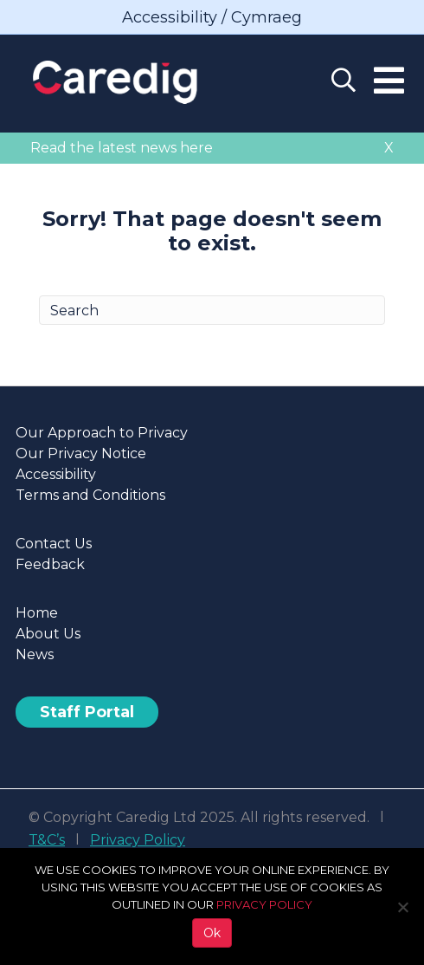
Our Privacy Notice (81, 453)
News (35, 654)
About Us (48, 633)
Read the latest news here (121, 147)
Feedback (50, 564)
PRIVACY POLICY (264, 904)
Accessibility (56, 474)
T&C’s (47, 840)
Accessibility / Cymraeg (212, 17)
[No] (402, 907)
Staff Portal (87, 712)
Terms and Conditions (90, 495)
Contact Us (54, 543)
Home (37, 613)
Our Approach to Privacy (102, 432)
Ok (212, 933)
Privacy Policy (137, 840)
